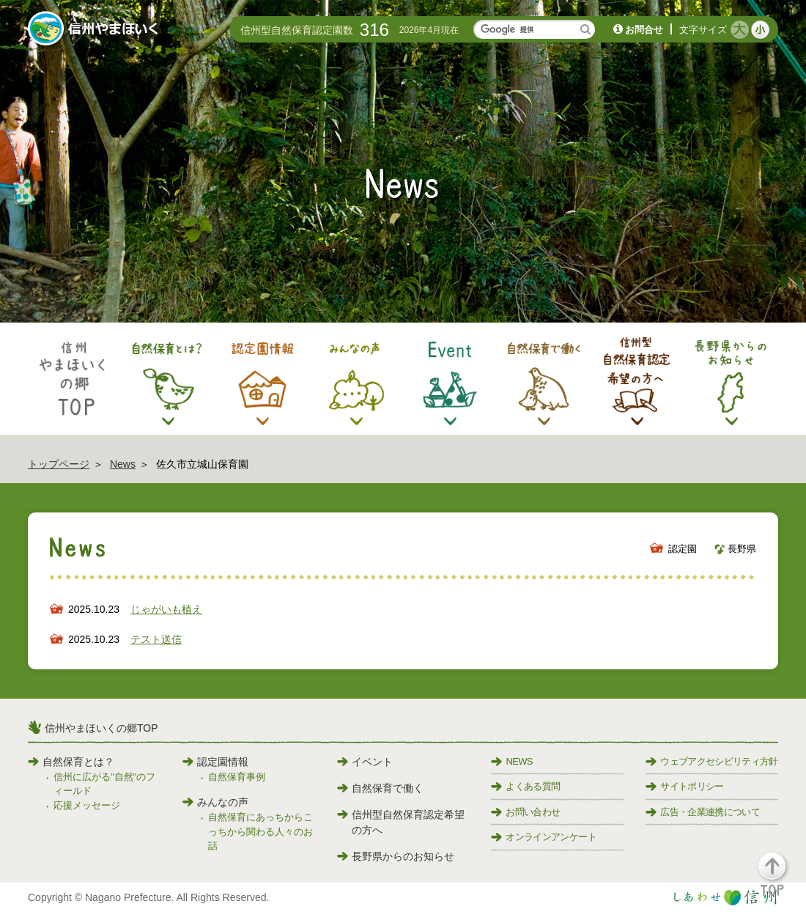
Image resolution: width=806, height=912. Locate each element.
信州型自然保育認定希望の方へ (401, 822)
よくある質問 (525, 786)
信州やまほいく (95, 30)
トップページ (58, 464)
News (123, 464)
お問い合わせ (525, 811)
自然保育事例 (236, 776)
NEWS (511, 761)
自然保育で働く (380, 788)
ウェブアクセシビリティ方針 (712, 761)
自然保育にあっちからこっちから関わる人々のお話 (260, 831)
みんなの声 (215, 802)
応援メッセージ (86, 805)
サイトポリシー (684, 786)
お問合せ (644, 29)
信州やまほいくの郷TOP (101, 728)
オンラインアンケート (543, 836)
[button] (780, 881)
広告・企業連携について (703, 811)
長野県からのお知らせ (395, 856)
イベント (365, 762)
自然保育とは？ (71, 762)
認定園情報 (215, 762)
